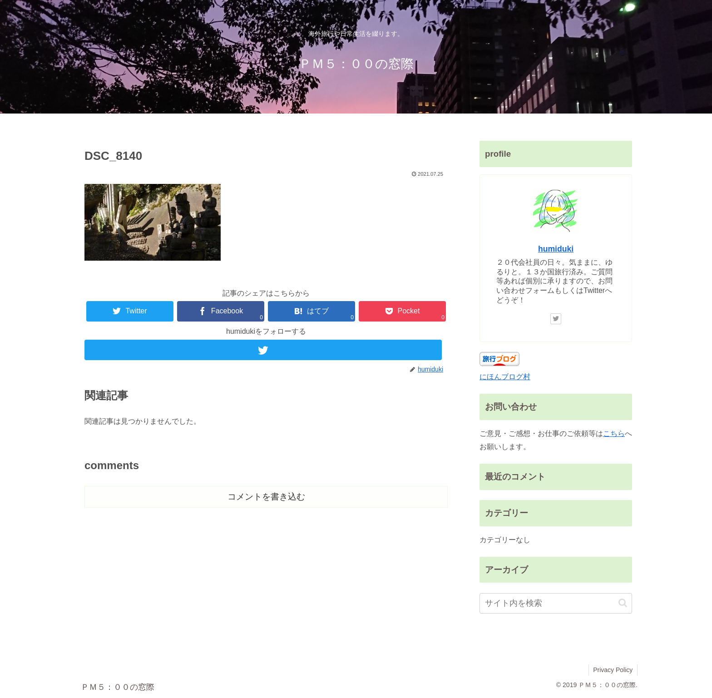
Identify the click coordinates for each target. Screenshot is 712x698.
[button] (623, 603)
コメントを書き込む (266, 496)
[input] (556, 603)
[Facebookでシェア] (220, 311)
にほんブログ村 (505, 377)
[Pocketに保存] (402, 311)
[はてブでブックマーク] (311, 311)
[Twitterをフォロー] (266, 350)
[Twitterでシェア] (129, 311)
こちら (614, 433)
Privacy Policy (613, 669)
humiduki (556, 248)
